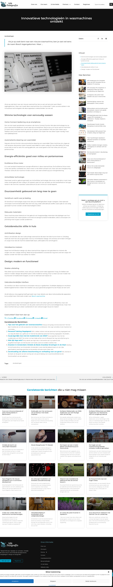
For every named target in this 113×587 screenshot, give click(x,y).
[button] (108, 572)
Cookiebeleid (52, 585)
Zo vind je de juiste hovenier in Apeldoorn (70, 513)
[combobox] (101, 4)
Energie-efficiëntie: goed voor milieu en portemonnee (92, 59)
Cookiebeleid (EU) (46, 558)
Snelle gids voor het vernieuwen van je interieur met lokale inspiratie (41, 412)
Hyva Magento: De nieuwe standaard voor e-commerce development (11, 480)
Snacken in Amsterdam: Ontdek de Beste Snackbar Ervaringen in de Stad (37, 345)
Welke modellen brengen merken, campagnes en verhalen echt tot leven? (97, 146)
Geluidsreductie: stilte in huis (89, 67)
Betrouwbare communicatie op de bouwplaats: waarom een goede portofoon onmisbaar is (97, 110)
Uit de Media (55, 4)
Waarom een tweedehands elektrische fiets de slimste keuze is (69, 480)
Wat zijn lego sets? (15, 340)
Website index (45, 567)
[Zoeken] (111, 4)
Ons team (44, 4)
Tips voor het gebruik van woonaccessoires (25, 325)
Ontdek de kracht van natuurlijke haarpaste (9, 445)
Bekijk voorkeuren (91, 581)
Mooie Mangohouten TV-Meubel (42, 445)
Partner (44, 552)
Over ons (34, 4)
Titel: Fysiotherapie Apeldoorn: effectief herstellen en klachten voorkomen (96, 139)
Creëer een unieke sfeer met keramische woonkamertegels (12, 513)
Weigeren (53, 581)
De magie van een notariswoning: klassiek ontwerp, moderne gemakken (99, 446)
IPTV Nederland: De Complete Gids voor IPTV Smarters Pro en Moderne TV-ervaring (96, 82)
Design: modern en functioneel (90, 69)
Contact (77, 4)
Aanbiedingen (9, 36)
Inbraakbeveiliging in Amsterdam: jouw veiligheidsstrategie (38, 514)
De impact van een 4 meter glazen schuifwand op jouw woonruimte (69, 446)
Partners (67, 4)
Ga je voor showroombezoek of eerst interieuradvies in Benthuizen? (96, 160)
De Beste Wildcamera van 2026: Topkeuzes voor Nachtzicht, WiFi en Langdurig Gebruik (99, 412)
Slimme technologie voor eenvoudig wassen (94, 56)
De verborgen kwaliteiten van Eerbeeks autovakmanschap (41, 479)
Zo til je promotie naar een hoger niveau (98, 479)
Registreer (86, 4)
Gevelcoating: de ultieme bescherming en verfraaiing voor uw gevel (35, 351)
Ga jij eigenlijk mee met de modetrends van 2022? (28, 336)
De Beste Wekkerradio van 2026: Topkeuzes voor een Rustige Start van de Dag (70, 412)
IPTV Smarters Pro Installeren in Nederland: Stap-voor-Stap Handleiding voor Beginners (96, 89)
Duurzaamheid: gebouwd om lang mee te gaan (93, 64)
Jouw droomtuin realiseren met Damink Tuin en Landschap (99, 513)
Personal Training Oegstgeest (19, 331)
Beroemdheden (45, 561)
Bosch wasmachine (38, 296)
